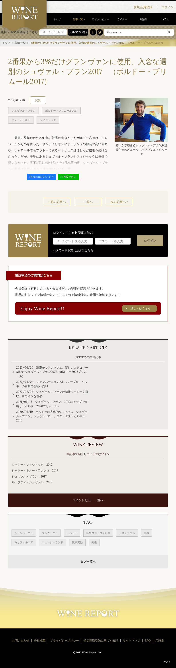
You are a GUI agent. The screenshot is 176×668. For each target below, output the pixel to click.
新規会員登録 (143, 7)
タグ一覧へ (88, 562)
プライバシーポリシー (64, 640)
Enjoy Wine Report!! (88, 308)
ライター (122, 19)
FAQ (148, 640)
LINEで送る (68, 177)
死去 (94, 542)
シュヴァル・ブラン (23, 110)
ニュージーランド (52, 542)
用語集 (143, 19)
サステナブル (127, 533)
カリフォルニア (23, 542)
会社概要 (39, 640)
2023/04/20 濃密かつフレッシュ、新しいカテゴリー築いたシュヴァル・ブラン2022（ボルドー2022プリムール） (52, 371)
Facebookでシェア (41, 177)
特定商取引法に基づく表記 (101, 640)
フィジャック (48, 119)
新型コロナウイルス (98, 533)
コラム (165, 19)
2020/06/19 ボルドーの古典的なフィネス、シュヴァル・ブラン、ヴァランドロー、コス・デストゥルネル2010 (52, 416)
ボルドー (72, 533)
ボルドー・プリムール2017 (61, 110)
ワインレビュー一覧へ (88, 500)
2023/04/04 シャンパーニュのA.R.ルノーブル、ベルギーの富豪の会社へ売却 (51, 384)
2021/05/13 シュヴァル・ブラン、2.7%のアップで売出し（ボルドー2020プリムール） (52, 404)
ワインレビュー (100, 19)
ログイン (167, 7)
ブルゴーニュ (50, 533)
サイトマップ (131, 640)
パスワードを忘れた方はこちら (73, 250)
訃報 (146, 533)
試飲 (38, 100)
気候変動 (77, 542)
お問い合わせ (20, 640)
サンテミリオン (21, 119)
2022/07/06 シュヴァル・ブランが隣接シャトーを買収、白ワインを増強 (52, 394)
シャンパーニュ (23, 533)
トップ (57, 19)
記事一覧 (78, 19)
